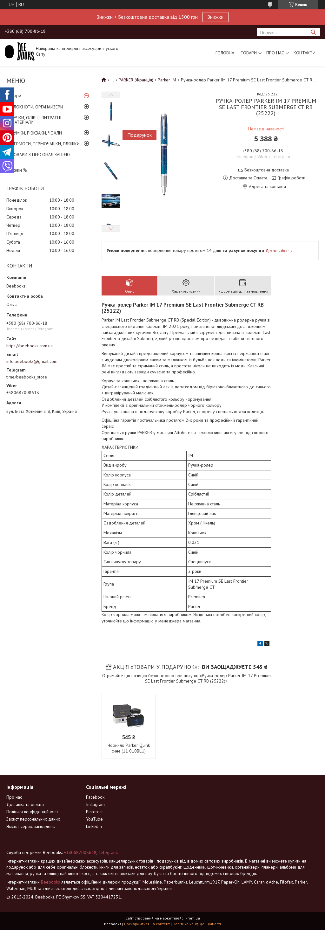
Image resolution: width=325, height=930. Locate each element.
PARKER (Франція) (136, 80)
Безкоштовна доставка (266, 170)
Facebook (95, 797)
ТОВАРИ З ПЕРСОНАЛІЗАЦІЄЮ (40, 154)
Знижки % (16, 170)
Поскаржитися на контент (147, 923)
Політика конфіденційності (32, 812)
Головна (225, 53)
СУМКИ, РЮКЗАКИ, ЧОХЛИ (36, 133)
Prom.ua (192, 918)
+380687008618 (80, 852)
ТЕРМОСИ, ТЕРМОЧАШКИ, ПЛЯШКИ (45, 144)
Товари (249, 53)
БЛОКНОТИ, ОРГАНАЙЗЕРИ (37, 107)
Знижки (215, 17)
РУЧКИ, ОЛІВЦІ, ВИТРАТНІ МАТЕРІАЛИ (36, 120)
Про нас (275, 53)
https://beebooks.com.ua (29, 346)
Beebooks (50, 882)
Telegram (107, 852)
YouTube (94, 819)
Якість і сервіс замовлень (30, 826)
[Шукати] (313, 32)
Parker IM (167, 80)
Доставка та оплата (25, 804)
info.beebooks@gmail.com (31, 361)
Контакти (304, 53)
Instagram (95, 804)
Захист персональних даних (33, 819)
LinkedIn (94, 826)
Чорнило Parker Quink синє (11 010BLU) (129, 748)
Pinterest (94, 812)
